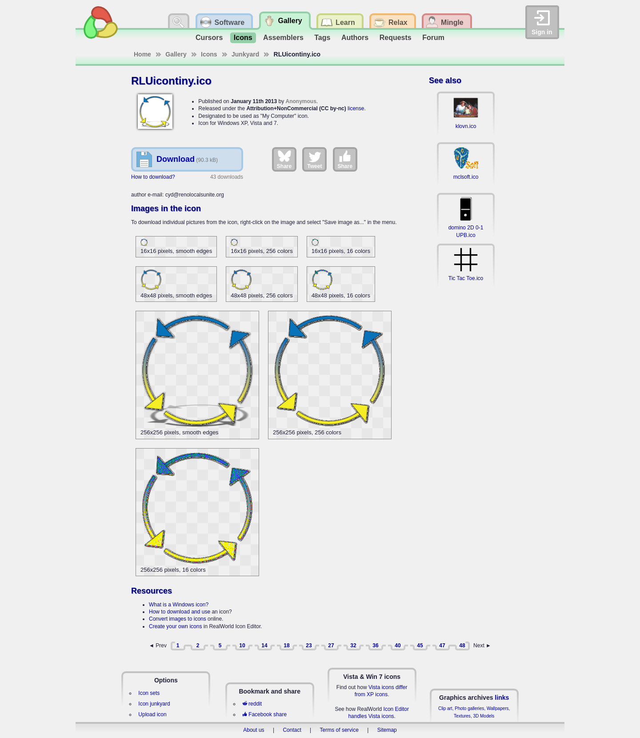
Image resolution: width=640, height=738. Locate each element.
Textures (462, 716)
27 (331, 645)
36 (375, 645)
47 (442, 645)
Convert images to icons (177, 619)
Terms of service (339, 730)
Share (284, 159)
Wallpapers (498, 708)
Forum (433, 37)
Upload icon (152, 714)
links (502, 697)
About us (253, 730)
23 (309, 645)
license (356, 108)
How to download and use (179, 612)
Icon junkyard (154, 704)
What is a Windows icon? (178, 605)
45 (420, 645)
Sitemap (387, 730)
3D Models (483, 716)
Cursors (209, 37)
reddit (252, 704)
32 (353, 645)
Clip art (445, 708)
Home (142, 54)
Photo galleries (469, 708)
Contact (292, 730)
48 (462, 645)
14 (264, 645)
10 (242, 645)
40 (397, 645)
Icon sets (149, 693)
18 (286, 645)
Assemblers (283, 37)
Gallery (175, 54)
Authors (354, 37)
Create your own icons (175, 626)
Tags (322, 37)
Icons (243, 37)
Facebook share (264, 714)
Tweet (314, 159)
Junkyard (245, 54)
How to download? (153, 177)
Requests (396, 37)
